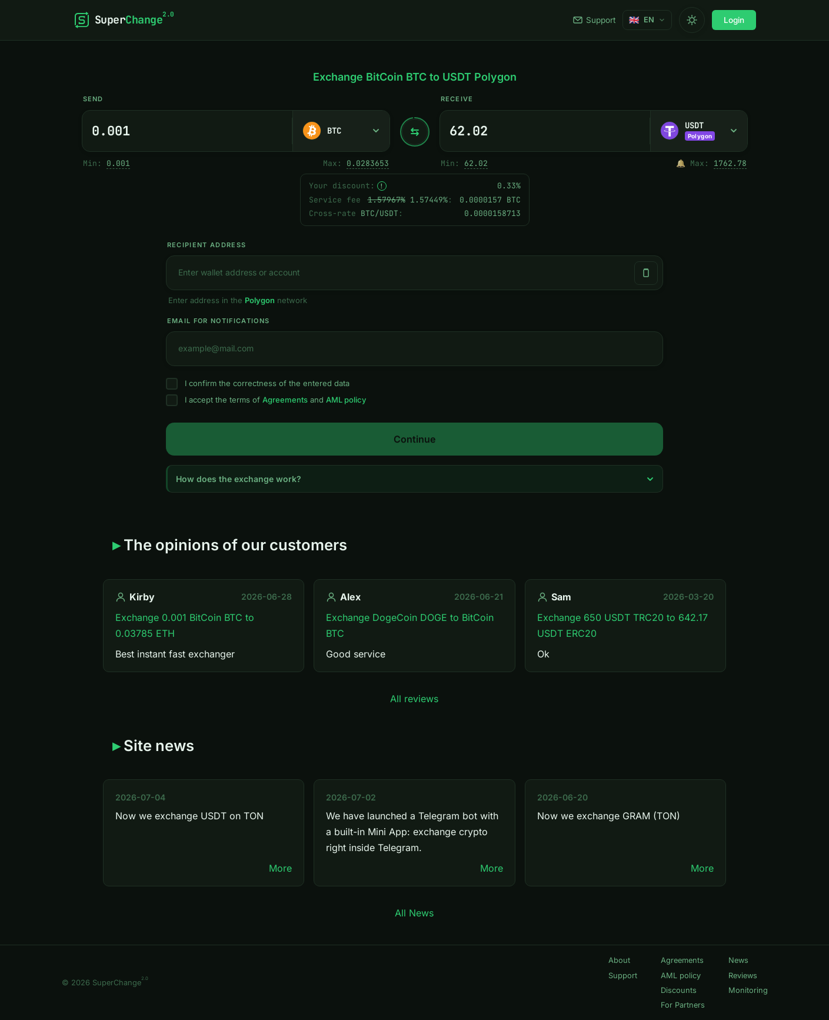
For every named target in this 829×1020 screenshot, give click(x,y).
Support (594, 20)
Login (734, 20)
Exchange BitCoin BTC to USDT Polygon (415, 77)
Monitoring (748, 990)
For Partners (683, 1005)
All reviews (414, 699)
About (619, 960)
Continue (414, 439)
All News (414, 913)
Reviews (742, 975)
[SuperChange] (124, 20)
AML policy (346, 399)
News (738, 960)
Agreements (285, 399)
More (280, 868)
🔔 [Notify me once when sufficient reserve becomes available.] (680, 163)
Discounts (679, 990)
